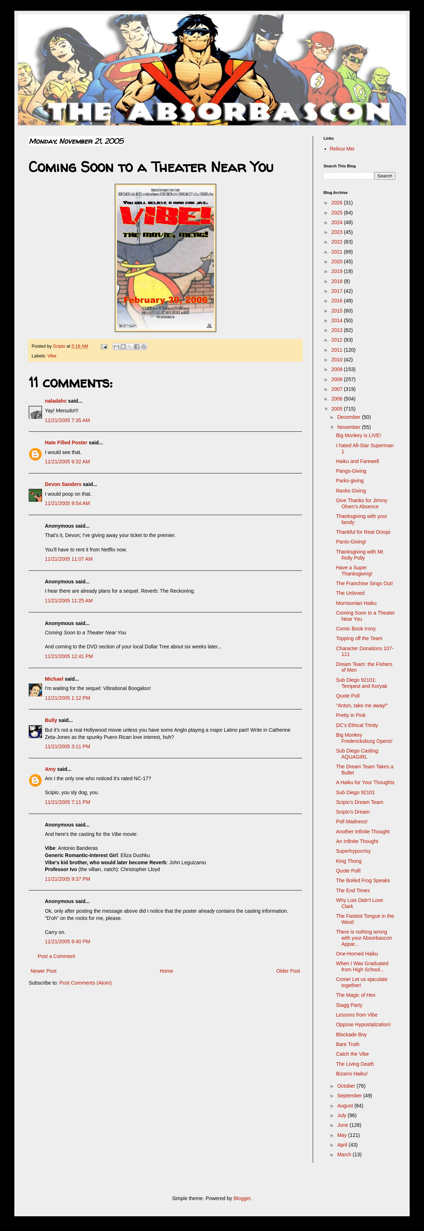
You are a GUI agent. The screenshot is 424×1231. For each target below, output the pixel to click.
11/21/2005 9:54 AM (67, 503)
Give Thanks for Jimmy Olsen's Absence (361, 503)
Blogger (241, 1198)
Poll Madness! (352, 821)
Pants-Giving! (351, 542)
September (350, 1095)
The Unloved (350, 593)
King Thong (349, 861)
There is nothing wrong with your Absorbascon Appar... (364, 938)
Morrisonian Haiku (356, 603)
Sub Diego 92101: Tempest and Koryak (361, 683)
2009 (337, 369)
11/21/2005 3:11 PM (67, 746)
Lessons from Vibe (357, 1015)
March (345, 1154)
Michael (54, 679)
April (343, 1145)
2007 (337, 389)
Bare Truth (347, 1044)
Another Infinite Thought (363, 831)
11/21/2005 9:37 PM (67, 879)
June (343, 1125)
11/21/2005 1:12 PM (67, 698)
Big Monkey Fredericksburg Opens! (364, 738)
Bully (51, 720)
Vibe (51, 355)
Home (166, 971)
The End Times (353, 890)
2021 (337, 252)
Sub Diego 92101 (355, 792)
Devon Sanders (63, 484)
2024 (337, 222)
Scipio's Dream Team (359, 802)
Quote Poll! (348, 871)
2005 (337, 409)
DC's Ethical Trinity (357, 725)
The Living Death (355, 1064)
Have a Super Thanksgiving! (354, 571)
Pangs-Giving (351, 471)
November (349, 427)
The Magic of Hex (356, 995)
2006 (337, 399)
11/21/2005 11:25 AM (69, 600)
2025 (337, 213)
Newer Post (43, 971)
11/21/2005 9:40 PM (67, 941)
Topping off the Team (359, 638)
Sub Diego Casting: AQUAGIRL (357, 754)
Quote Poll (347, 696)
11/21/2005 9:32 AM (67, 461)
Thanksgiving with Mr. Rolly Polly (360, 555)
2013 (337, 330)
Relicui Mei (342, 149)
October (347, 1086)
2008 (337, 379)
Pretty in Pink (350, 715)
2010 (337, 359)
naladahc (56, 401)
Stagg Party (349, 1005)
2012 (337, 340)
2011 (337, 350)
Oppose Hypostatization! (363, 1024)
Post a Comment (56, 956)
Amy (50, 769)
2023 (337, 232)
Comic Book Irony (356, 628)
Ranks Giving (351, 491)
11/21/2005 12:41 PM (69, 656)
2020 (337, 261)
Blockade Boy (351, 1034)
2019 (337, 271)
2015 (337, 311)
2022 (337, 242)
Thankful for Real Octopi (363, 532)
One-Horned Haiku (357, 954)
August (345, 1106)
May (342, 1135)
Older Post (288, 971)
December (349, 417)
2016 (337, 301)
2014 (337, 320)
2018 (337, 281)
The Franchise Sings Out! (364, 583)
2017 (337, 291)
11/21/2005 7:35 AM (67, 420)
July (342, 1115)
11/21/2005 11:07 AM (69, 559)
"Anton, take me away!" (362, 705)
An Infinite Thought (357, 841)
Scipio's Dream (353, 812)
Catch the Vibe (352, 1054)
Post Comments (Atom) (86, 983)
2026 (337, 202)
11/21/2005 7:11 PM (67, 802)
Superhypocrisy (353, 851)
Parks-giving (350, 480)
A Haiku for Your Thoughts (365, 782)
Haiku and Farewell (357, 461)
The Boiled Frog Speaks (363, 880)
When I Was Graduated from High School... (362, 966)
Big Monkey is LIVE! (358, 435)
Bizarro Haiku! (352, 1074)
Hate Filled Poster (66, 442)
